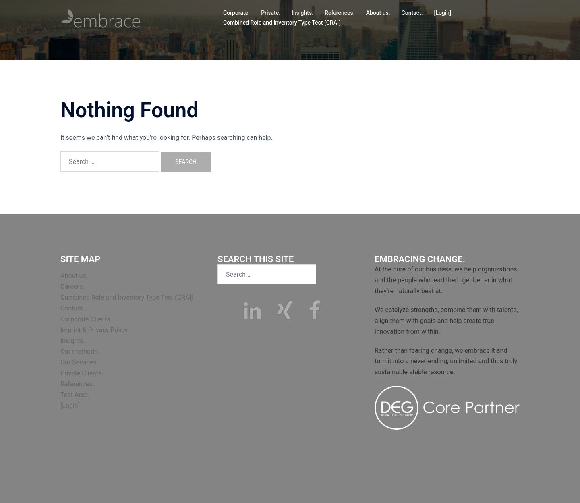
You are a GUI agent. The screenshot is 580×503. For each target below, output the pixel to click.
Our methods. (79, 351)
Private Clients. (82, 373)
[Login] (442, 13)
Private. (270, 13)
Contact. (412, 13)
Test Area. (74, 395)
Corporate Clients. (86, 319)
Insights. (302, 13)
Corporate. (236, 13)
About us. (378, 13)
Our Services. (79, 362)
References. (340, 13)
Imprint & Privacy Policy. (94, 330)
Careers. (72, 286)
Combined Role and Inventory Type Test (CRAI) (282, 22)
